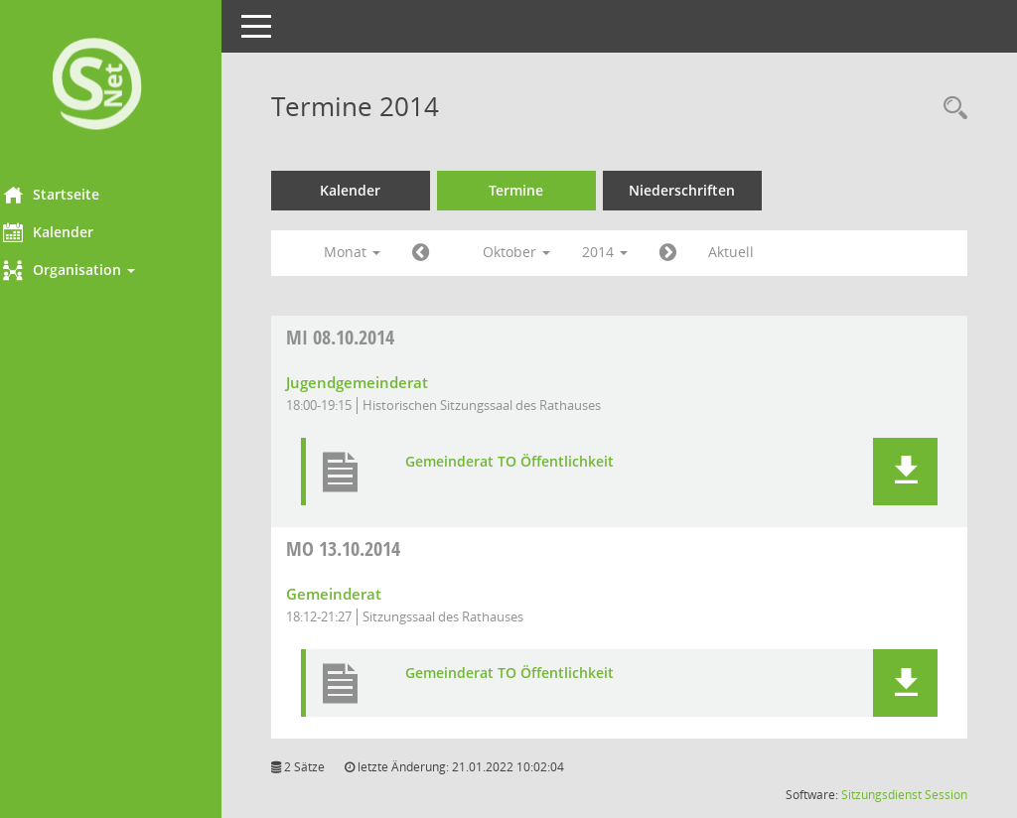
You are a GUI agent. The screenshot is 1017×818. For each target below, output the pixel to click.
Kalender (75, 232)
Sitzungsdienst (881, 794)
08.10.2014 (367, 337)
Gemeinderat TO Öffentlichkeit (536, 462)
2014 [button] (631, 251)
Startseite (78, 194)
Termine (543, 190)
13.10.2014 (370, 548)
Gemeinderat (360, 594)
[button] (124, 270)
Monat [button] (379, 251)
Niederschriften (709, 190)
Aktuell (758, 251)
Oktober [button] (543, 251)
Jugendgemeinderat (384, 382)
